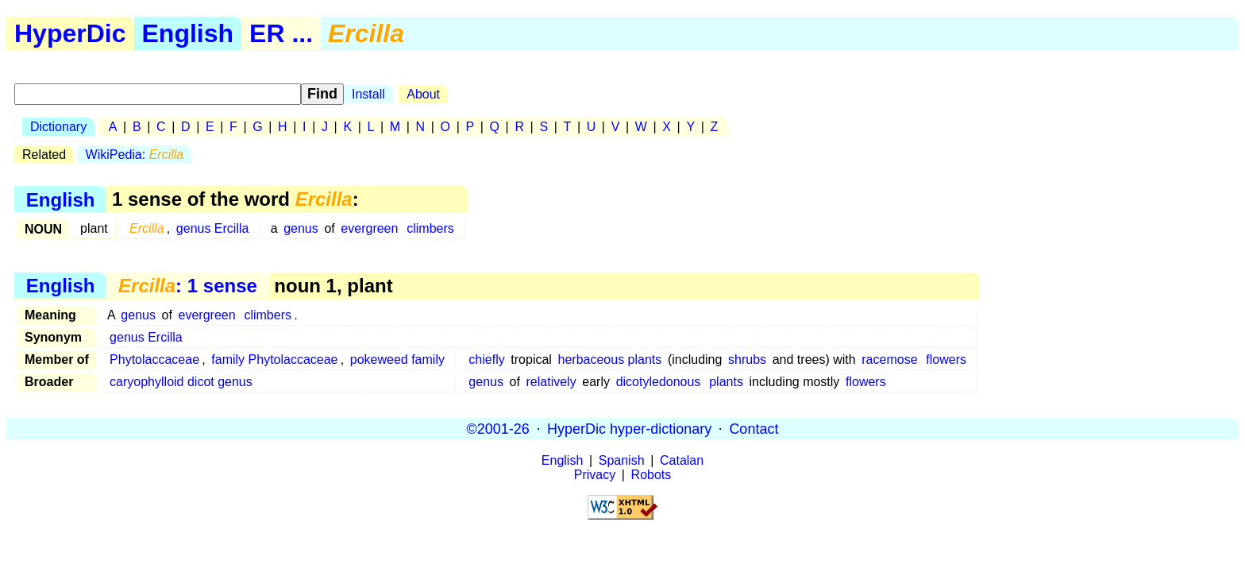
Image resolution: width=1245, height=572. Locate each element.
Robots (651, 474)
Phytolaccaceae (154, 359)
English (188, 33)
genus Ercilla (212, 228)
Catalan (681, 460)
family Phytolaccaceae (274, 359)
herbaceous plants (610, 359)
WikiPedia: (135, 154)
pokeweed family (397, 359)
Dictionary (58, 126)
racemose (889, 359)
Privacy (594, 474)
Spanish (622, 460)
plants (726, 381)
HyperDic (70, 33)
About (423, 94)
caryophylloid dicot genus (181, 381)
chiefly (486, 359)
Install (368, 94)
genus (300, 228)
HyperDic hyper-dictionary (629, 428)
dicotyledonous (658, 381)
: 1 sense (187, 285)
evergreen (369, 228)
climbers (430, 228)
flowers (946, 359)
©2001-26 (498, 428)
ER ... (281, 33)
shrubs (747, 359)
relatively (551, 381)
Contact (753, 428)
